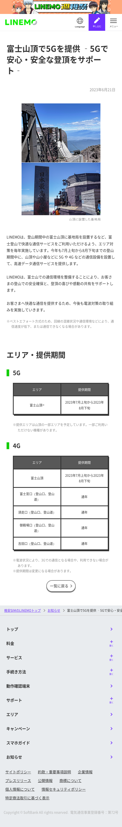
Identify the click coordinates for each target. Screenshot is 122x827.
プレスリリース (18, 780)
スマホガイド (18, 742)
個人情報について (20, 789)
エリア (12, 714)
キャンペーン (18, 728)
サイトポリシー (18, 771)
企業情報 (85, 771)
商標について (70, 780)
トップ (12, 629)
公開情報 (45, 780)
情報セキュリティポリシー (64, 789)
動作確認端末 (18, 686)
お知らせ (54, 610)
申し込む (97, 26)
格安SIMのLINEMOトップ (22, 610)
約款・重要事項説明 (54, 771)
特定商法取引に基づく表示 (27, 797)
